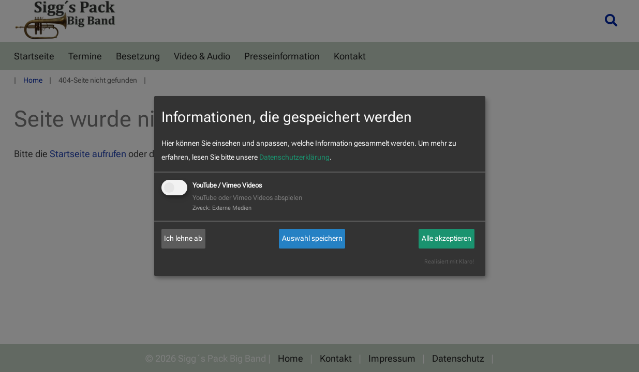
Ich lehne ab (183, 238)
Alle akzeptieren (446, 238)
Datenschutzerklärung (294, 157)
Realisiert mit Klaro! (449, 261)
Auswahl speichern (312, 238)
